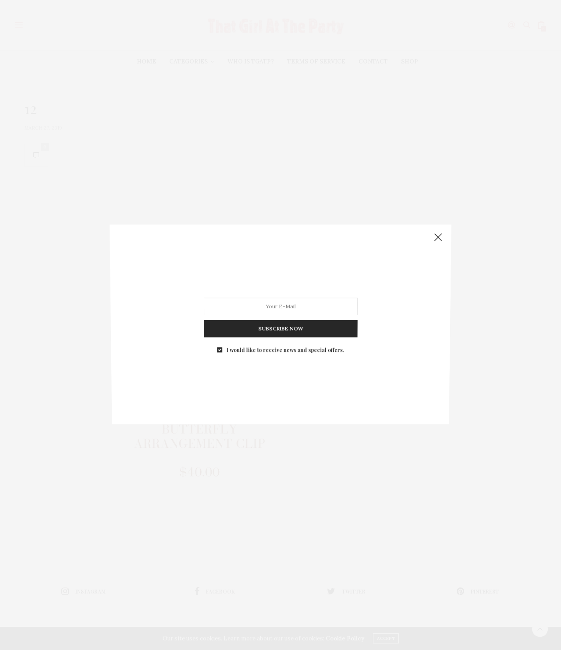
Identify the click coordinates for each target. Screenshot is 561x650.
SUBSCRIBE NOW (280, 324)
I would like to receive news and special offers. (285, 343)
